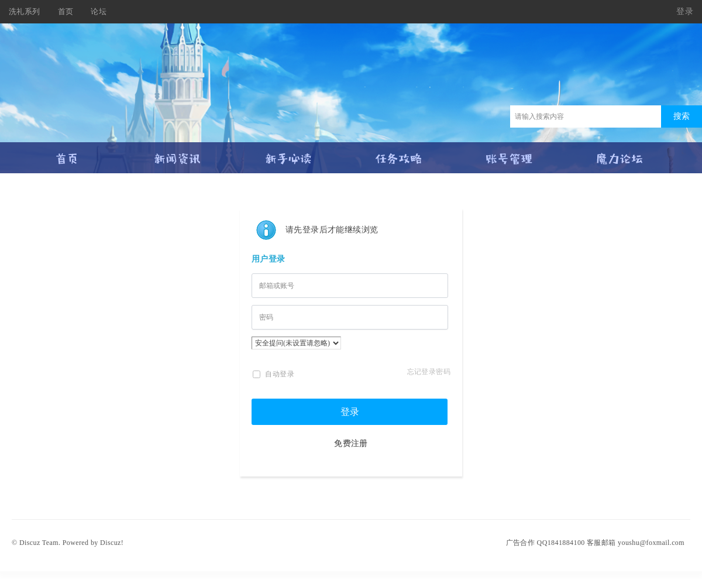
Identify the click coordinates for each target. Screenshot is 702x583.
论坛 (98, 11)
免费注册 (351, 443)
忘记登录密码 (428, 372)
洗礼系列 (24, 11)
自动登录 (273, 374)
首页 (66, 11)
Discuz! (111, 543)
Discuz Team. (39, 543)
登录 (684, 11)
